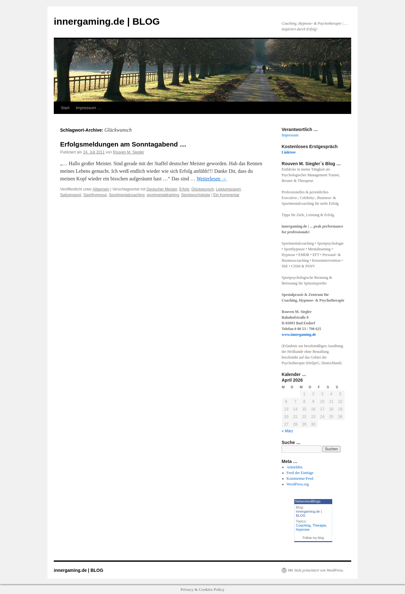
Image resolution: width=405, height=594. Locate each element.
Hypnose (302, 529)
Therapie (319, 525)
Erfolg (184, 189)
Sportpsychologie (195, 195)
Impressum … (88, 107)
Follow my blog (313, 538)
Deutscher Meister (161, 189)
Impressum (290, 135)
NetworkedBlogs (308, 501)
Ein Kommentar (226, 195)
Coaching (303, 525)
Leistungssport (228, 189)
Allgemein (101, 189)
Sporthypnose (95, 195)
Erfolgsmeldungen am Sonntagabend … (123, 144)
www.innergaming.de (299, 334)
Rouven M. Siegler (128, 152)
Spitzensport (70, 195)
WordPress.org (298, 484)
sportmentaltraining (163, 195)
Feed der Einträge (300, 473)
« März (287, 431)
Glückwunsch (202, 189)
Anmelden (294, 467)
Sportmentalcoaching (127, 195)
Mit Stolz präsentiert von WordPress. (316, 570)
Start (65, 107)
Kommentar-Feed (300, 478)
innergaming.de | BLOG (107, 21)
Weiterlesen (211, 178)
